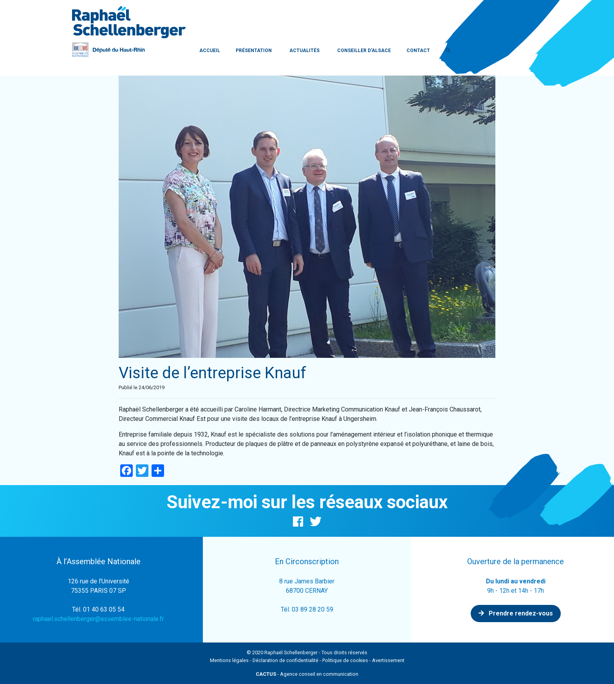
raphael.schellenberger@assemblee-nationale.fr (98, 619)
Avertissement (388, 660)
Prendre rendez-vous (516, 613)
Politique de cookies (345, 660)
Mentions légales (229, 660)
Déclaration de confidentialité (285, 660)
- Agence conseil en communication (307, 674)
